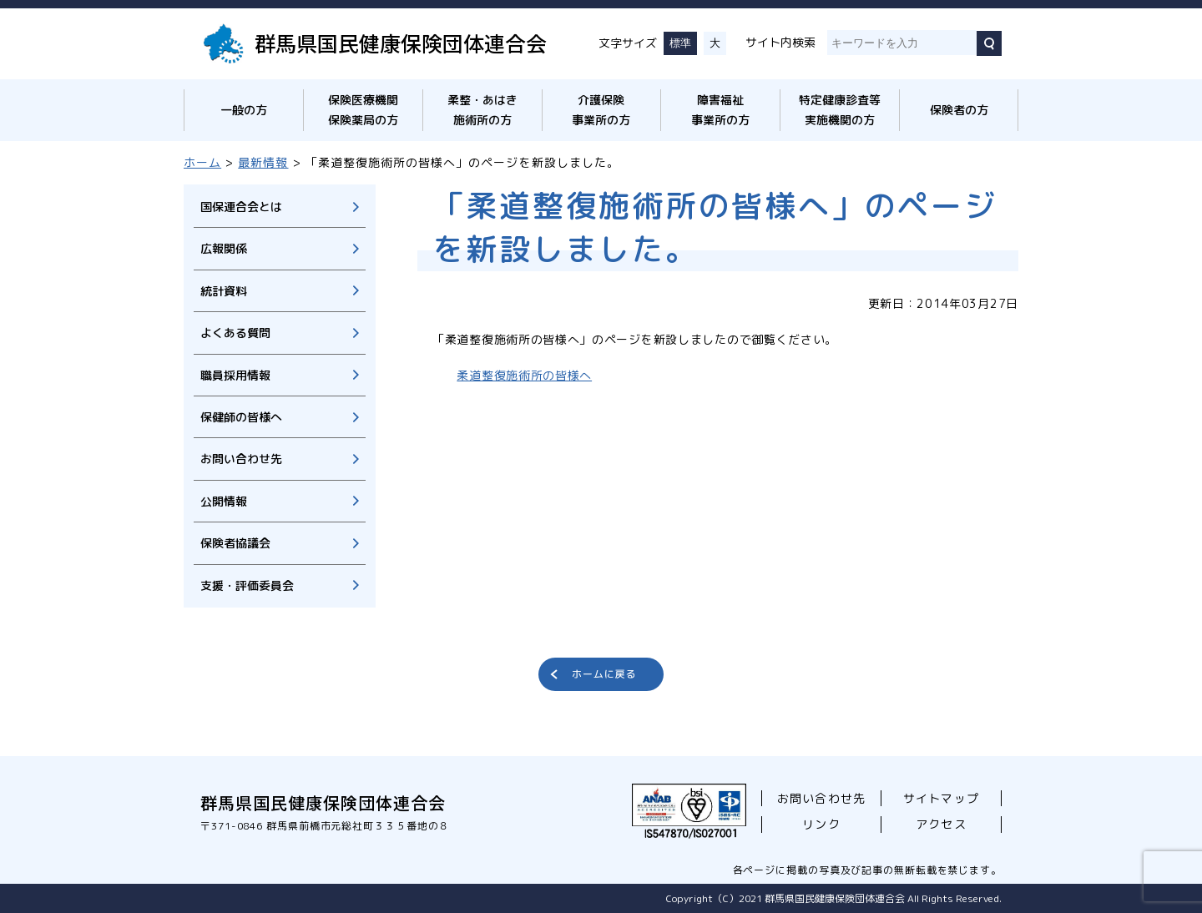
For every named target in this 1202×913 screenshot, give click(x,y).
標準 (680, 43)
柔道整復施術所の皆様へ (524, 375)
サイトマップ (940, 798)
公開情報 (223, 501)
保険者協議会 (235, 543)
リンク (821, 824)
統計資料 (223, 291)
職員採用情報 (235, 375)
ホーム (202, 162)
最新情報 (263, 162)
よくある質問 (235, 332)
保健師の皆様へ (241, 417)
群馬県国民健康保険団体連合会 (401, 43)
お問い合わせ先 (241, 459)
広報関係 (223, 248)
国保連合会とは (241, 206)
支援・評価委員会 (247, 585)
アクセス (941, 824)
